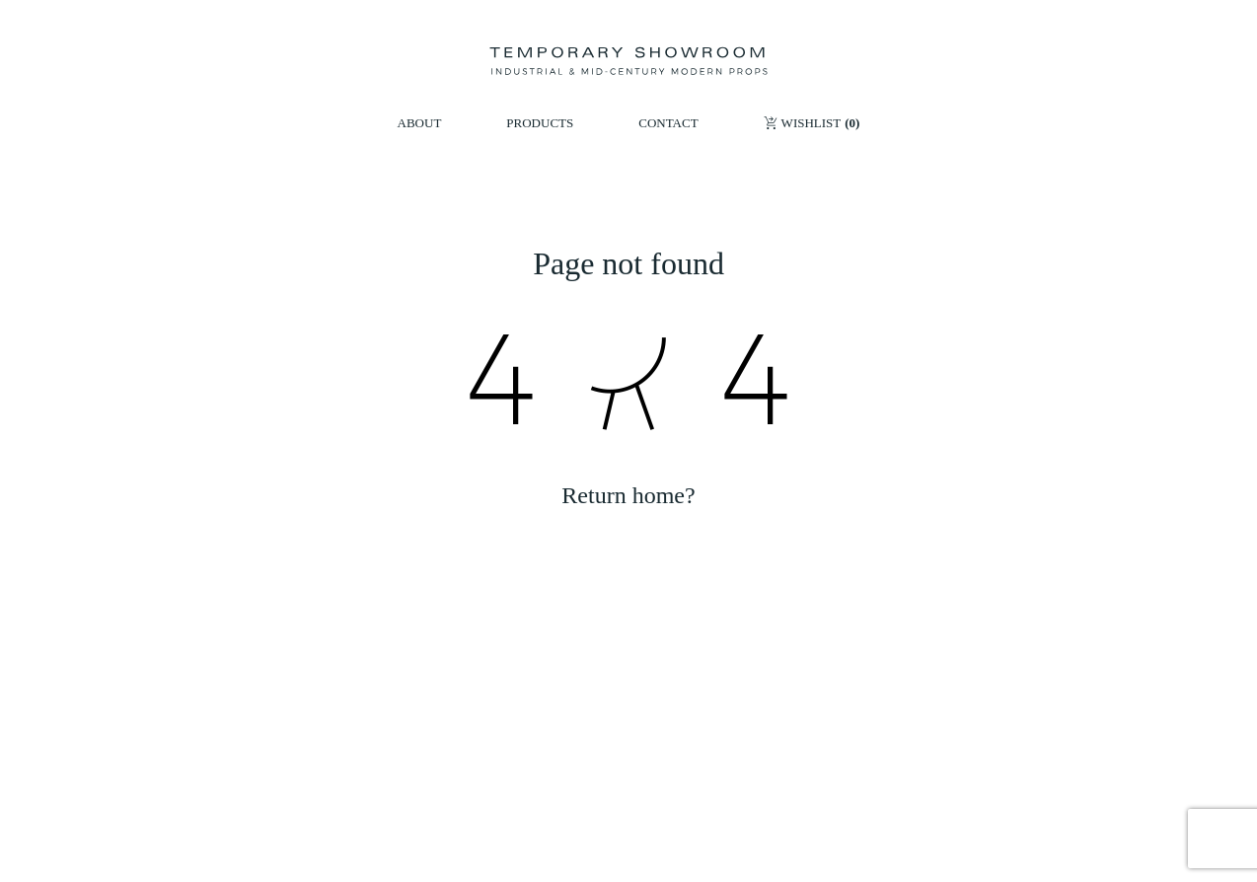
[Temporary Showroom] (628, 61)
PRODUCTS (539, 122)
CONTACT (668, 122)
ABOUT (420, 122)
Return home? (628, 495)
